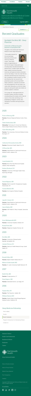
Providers (3, 1)
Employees (5, 342)
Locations (12, 1)
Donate (28, 1)
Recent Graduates (7, 317)
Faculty (4, 314)
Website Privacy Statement (7, 371)
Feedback (4, 378)
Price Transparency (6, 375)
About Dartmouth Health (8, 357)
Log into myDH (24, 22)
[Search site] (14, 6)
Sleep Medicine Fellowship (8, 27)
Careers (20, 1)
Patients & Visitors (6, 333)
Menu (5, 22)
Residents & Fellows (7, 339)
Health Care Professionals (8, 336)
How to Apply (6, 311)
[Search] (28, 6)
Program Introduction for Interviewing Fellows (14, 320)
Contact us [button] (23, 29)
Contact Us (5, 322)
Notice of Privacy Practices (7, 367)
